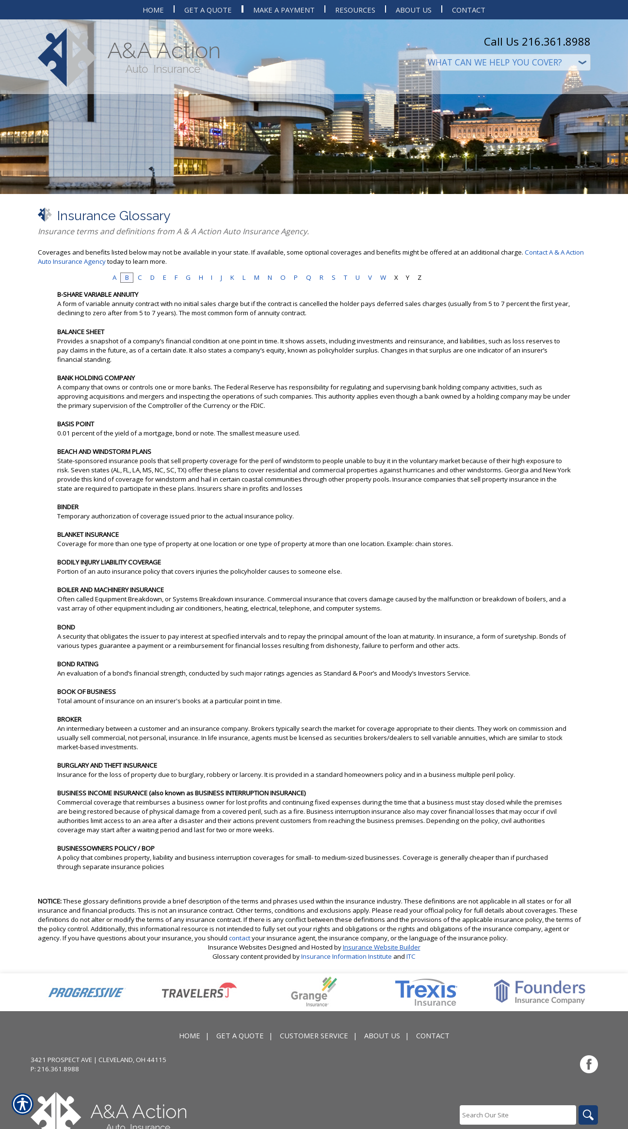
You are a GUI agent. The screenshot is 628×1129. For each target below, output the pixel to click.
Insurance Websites (237, 947)
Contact (433, 1035)
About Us (382, 1035)
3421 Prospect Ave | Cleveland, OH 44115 (98, 1059)
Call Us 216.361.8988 (537, 41)
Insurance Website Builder (381, 947)
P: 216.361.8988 (55, 1068)
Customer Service (314, 1035)
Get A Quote (240, 1035)
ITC (411, 956)
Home (189, 1035)
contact (239, 938)
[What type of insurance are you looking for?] (508, 62)
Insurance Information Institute (346, 956)
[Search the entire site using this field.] (518, 1115)
